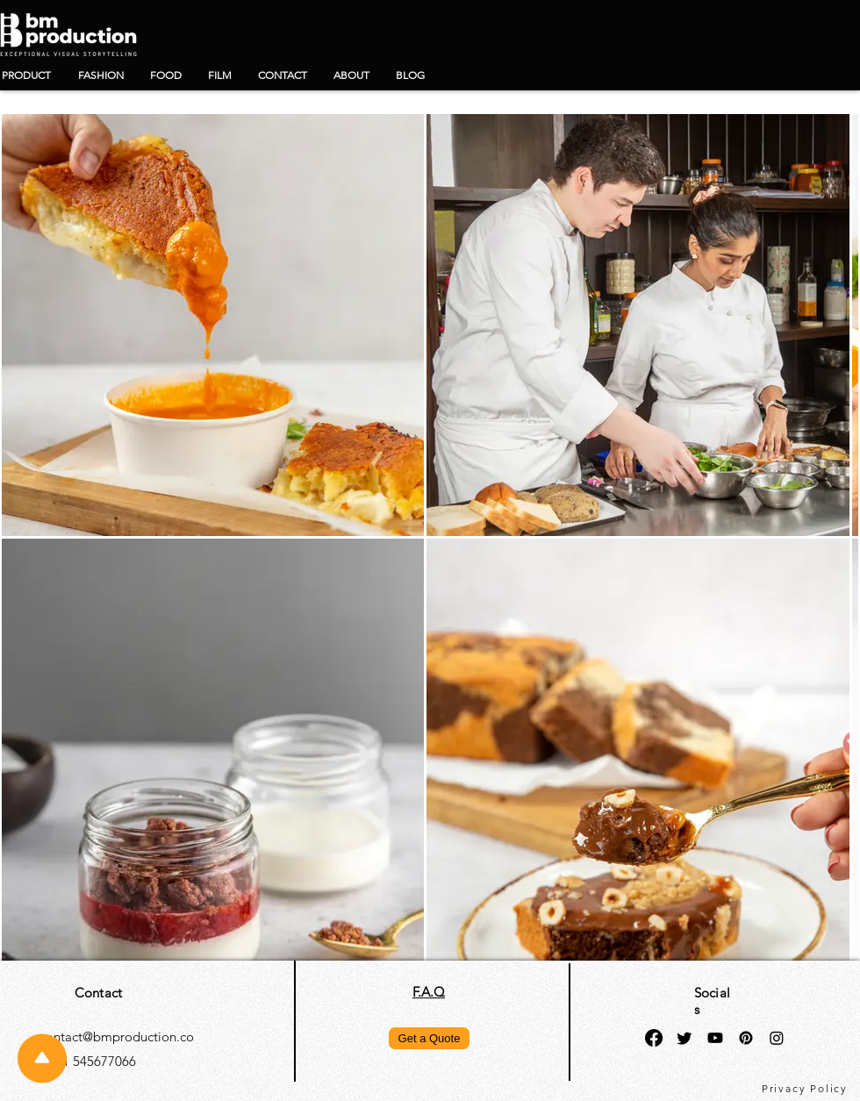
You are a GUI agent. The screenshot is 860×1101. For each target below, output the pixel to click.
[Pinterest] (746, 1038)
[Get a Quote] (429, 1038)
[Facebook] (654, 1038)
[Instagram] (776, 1038)
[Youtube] (715, 1038)
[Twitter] (684, 1038)
